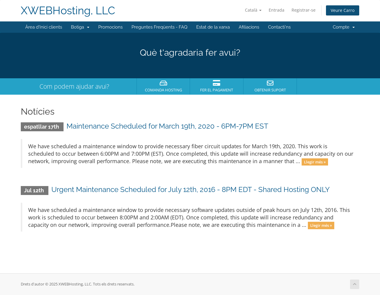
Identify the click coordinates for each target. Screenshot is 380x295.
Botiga (80, 27)
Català (253, 10)
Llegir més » (315, 161)
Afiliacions (249, 27)
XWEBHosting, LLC (68, 10)
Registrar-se (304, 10)
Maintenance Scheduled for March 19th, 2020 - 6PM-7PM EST (167, 126)
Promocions (110, 27)
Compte (344, 27)
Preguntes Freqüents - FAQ (159, 27)
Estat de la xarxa (213, 27)
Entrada (276, 10)
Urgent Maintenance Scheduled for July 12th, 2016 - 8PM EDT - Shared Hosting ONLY (190, 189)
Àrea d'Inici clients (43, 27)
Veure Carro (342, 10)
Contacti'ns (279, 27)
